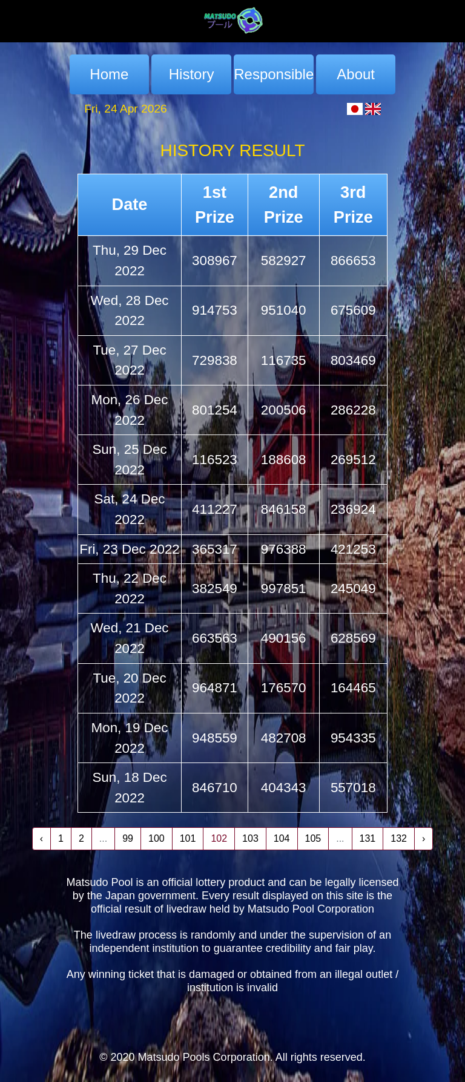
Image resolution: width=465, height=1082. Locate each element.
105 (313, 838)
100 (156, 838)
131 (368, 838)
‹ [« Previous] (41, 838)
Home (109, 74)
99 (127, 838)
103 (250, 838)
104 (282, 838)
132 (399, 838)
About (356, 74)
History (191, 74)
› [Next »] (423, 838)
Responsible (273, 74)
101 (188, 838)
